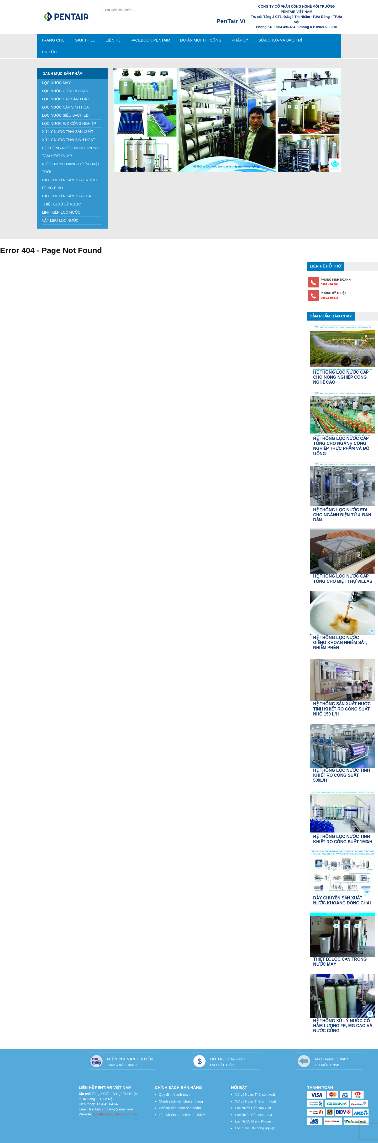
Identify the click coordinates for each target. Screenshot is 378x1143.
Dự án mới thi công (201, 40)
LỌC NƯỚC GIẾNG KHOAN (65, 91)
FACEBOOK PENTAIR (150, 40)
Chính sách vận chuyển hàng (181, 1101)
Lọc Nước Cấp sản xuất (253, 1108)
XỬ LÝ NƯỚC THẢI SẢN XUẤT (67, 132)
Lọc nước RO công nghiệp (255, 1128)
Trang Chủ (53, 40)
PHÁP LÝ (240, 40)
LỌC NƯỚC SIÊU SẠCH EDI (66, 115)
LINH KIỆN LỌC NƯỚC (61, 212)
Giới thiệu (85, 40)
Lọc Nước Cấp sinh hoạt (253, 1115)
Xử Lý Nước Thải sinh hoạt (255, 1101)
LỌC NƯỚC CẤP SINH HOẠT (66, 107)
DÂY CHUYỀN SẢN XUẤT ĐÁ (66, 196)
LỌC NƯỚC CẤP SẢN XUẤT (65, 99)
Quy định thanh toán (175, 1094)
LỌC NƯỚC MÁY (56, 83)
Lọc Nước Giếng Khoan (253, 1121)
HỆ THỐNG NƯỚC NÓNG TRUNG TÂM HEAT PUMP (70, 152)
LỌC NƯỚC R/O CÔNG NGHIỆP (69, 123)
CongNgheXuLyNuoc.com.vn (115, 1114)
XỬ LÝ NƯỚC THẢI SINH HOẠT (68, 140)
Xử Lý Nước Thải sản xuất (255, 1094)
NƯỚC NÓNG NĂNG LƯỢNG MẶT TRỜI (71, 168)
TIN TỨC (49, 52)
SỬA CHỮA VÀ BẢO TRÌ (280, 40)
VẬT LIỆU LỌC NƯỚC (60, 220)
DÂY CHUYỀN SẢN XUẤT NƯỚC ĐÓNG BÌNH (69, 184)
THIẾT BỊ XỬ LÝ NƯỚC (61, 204)
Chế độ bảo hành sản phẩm (180, 1108)
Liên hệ (113, 40)
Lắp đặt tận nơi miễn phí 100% (182, 1115)
